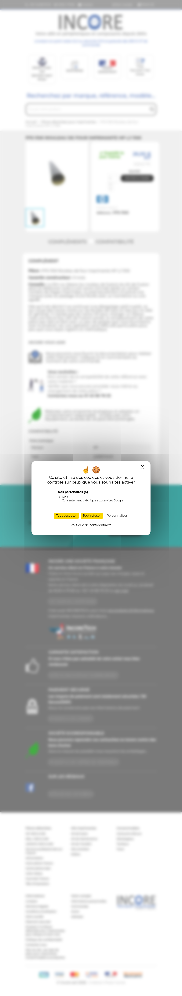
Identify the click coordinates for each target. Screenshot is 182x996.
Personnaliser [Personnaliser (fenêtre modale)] (117, 515)
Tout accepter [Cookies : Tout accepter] (66, 515)
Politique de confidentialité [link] (91, 525)
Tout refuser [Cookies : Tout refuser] (92, 515)
